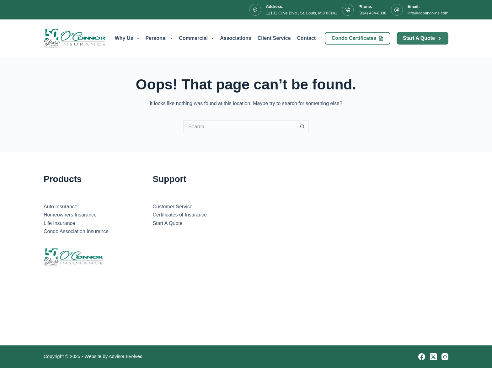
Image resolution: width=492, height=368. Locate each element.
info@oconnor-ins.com (428, 13)
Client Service (274, 38)
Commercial (197, 38)
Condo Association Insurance (76, 231)
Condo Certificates (357, 38)
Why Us (128, 38)
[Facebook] (421, 356)
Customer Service (173, 206)
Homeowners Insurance (70, 214)
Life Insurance (59, 223)
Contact (306, 38)
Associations (235, 38)
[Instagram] (444, 356)
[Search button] (302, 126)
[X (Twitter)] (433, 356)
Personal (160, 38)
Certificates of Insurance (180, 214)
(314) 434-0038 (372, 13)
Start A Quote (422, 38)
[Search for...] (239, 126)
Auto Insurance (61, 206)
